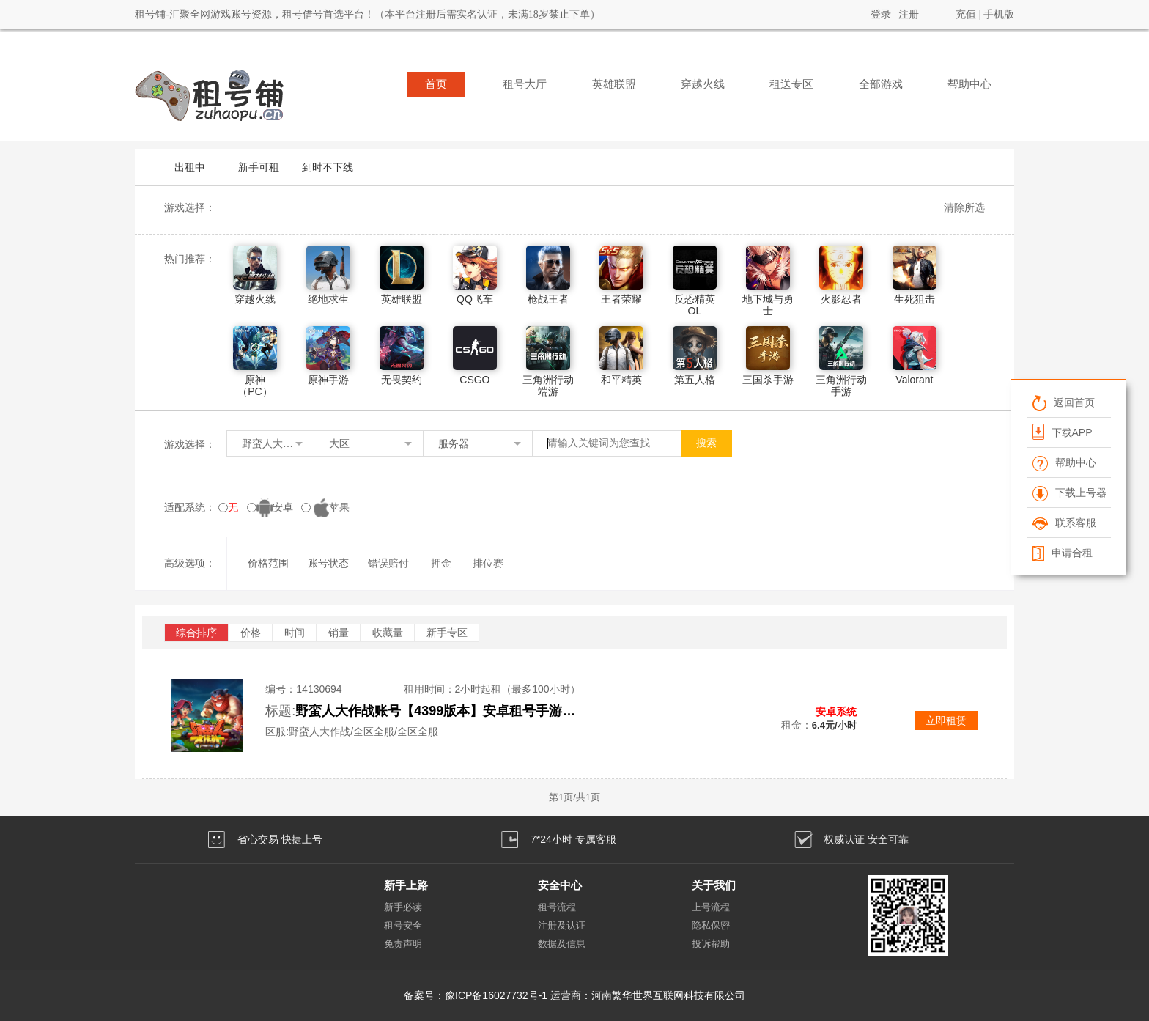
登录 (881, 14)
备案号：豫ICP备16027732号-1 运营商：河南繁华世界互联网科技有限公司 (574, 995)
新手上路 (406, 885)
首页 (436, 84)
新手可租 (258, 167)
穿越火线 (703, 84)
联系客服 (1064, 522)
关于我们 (714, 885)
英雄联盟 (614, 84)
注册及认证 (561, 925)
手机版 (998, 14)
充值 (966, 14)
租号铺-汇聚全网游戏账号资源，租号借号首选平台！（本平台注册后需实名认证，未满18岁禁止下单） (367, 14)
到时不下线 (327, 167)
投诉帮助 (711, 943)
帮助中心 (969, 84)
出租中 (189, 167)
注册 (908, 14)
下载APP (1062, 432)
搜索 (706, 443)
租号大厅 (525, 84)
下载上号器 (1069, 492)
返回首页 (1063, 402)
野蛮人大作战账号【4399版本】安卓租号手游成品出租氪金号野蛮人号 (441, 711)
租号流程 (557, 907)
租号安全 (403, 925)
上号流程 (711, 907)
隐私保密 (711, 925)
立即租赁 (946, 720)
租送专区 (791, 84)
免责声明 (403, 943)
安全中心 (560, 885)
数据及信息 (561, 943)
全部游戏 (881, 84)
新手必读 (403, 907)
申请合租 (1062, 552)
